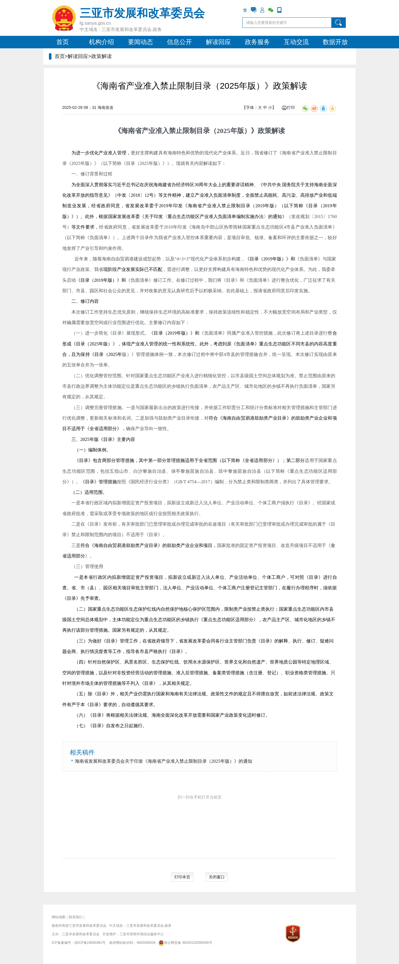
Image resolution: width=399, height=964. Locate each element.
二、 (75, 301)
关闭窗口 (217, 877)
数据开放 (335, 41)
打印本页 (182, 877)
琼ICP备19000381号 (90, 943)
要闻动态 (140, 41)
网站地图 (58, 917)
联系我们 (75, 917)
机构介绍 (101, 41)
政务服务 (257, 41)
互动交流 (296, 41)
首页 (62, 41)
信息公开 (179, 41)
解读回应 (218, 41)
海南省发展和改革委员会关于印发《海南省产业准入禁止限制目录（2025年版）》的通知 (163, 761)
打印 (288, 107)
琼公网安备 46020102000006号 (184, 943)
